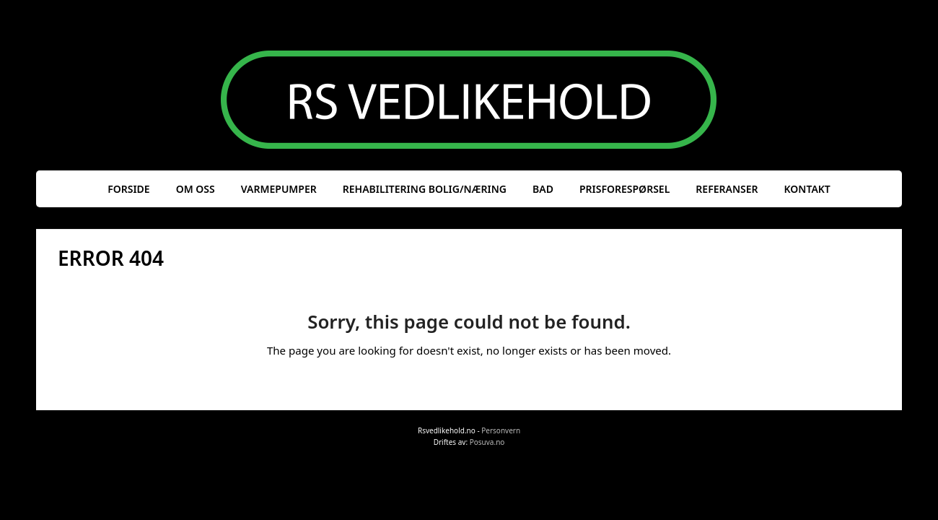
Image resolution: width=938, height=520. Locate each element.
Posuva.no (487, 442)
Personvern (500, 430)
